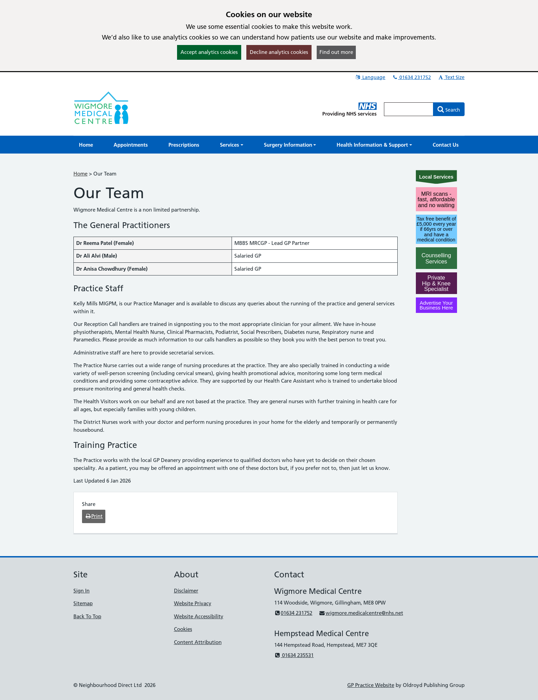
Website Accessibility (198, 616)
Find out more (336, 52)
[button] (231, 145)
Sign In (81, 590)
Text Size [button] (451, 77)
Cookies (183, 629)
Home (80, 173)
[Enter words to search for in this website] (408, 109)
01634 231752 (411, 77)
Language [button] (370, 77)
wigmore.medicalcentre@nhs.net (361, 613)
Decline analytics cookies (279, 52)
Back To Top (87, 616)
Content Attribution (198, 642)
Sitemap (83, 603)
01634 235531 (294, 655)
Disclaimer (186, 590)
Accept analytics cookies (209, 52)
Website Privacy (192, 603)
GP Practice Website (370, 685)
